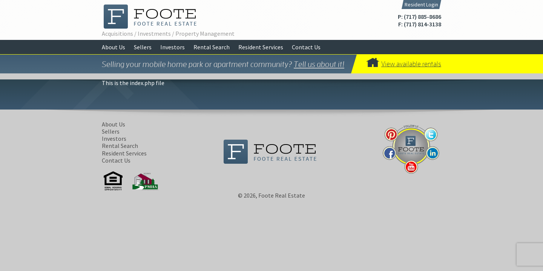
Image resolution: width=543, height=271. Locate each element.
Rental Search (211, 47)
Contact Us (306, 47)
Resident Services (260, 47)
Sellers (143, 47)
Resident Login (421, 4)
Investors (172, 47)
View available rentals (411, 64)
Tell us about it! (319, 64)
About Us (113, 47)
